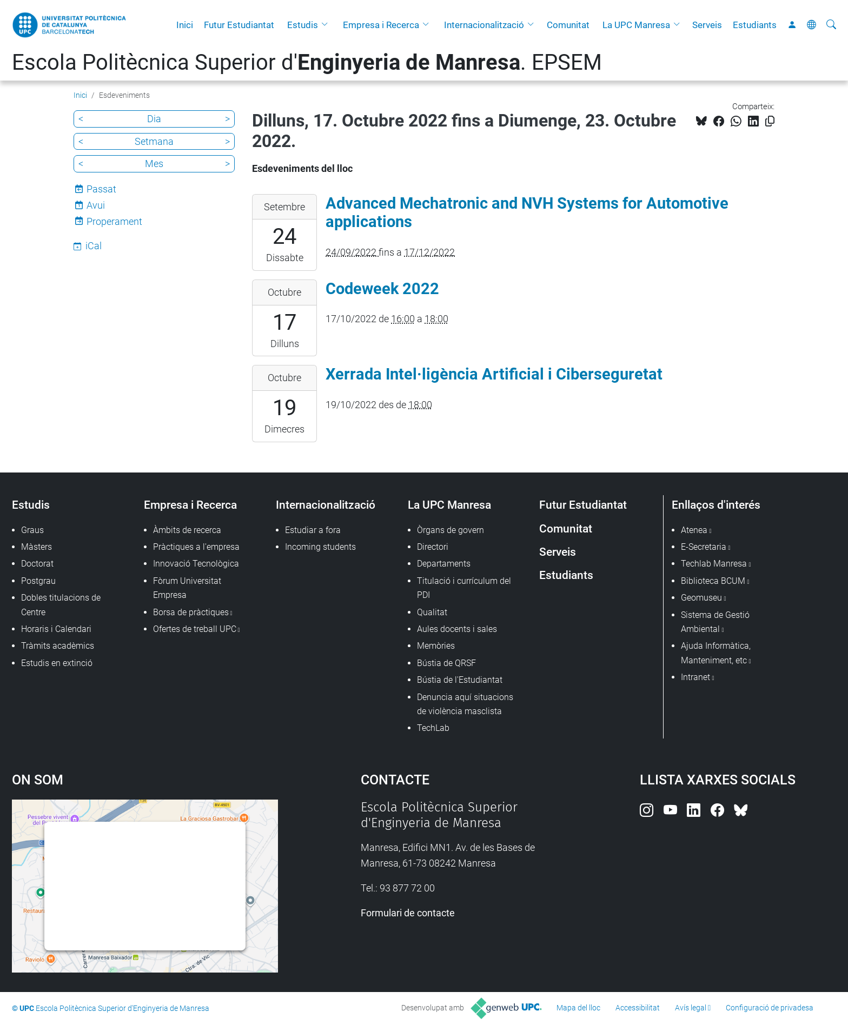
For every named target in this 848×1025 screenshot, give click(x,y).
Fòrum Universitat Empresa (187, 588)
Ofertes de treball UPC (194, 629)
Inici (184, 24)
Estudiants (755, 24)
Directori (432, 547)
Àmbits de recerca (187, 530)
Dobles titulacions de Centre (61, 605)
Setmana (154, 141)
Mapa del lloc (578, 1007)
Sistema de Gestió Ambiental (715, 622)
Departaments (444, 563)
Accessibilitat (637, 1007)
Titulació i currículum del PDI (464, 588)
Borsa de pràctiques (191, 612)
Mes (154, 163)
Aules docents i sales (457, 629)
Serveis (707, 24)
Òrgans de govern (450, 530)
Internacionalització (484, 24)
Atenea (694, 530)
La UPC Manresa (636, 24)
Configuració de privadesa (769, 1007)
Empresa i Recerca (381, 24)
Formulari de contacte (408, 912)
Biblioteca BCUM (713, 581)
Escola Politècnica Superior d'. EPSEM (307, 62)
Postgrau (38, 581)
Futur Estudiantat (239, 24)
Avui (96, 205)
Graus (32, 530)
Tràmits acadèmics (57, 646)
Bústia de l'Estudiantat (459, 680)
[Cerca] (831, 25)
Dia (154, 118)
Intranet (695, 677)
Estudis (302, 24)
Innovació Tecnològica (196, 563)
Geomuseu (701, 598)
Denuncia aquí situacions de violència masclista (465, 704)
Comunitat (568, 24)
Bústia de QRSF (446, 663)
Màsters (36, 547)
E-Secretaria (703, 547)
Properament (114, 221)
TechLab (433, 728)
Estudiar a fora (313, 530)
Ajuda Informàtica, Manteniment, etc (716, 653)
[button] (327, 25)
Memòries (436, 646)
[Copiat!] (769, 121)
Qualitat (432, 612)
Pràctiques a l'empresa (196, 547)
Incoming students (320, 547)
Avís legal (690, 1007)
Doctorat (37, 563)
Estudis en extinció (56, 663)
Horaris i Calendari (56, 629)
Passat (101, 189)
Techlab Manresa (714, 563)
